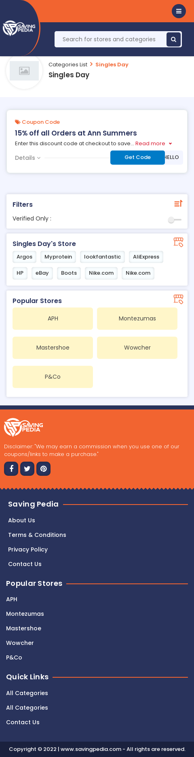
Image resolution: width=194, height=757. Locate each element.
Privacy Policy (28, 549)
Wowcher (20, 643)
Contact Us (23, 722)
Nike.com (101, 273)
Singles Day (112, 64)
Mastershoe (23, 628)
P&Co (14, 657)
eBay (42, 273)
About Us (21, 520)
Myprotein (58, 257)
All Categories (27, 693)
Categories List (67, 64)
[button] (179, 11)
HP (20, 273)
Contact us (25, 564)
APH (11, 599)
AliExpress (146, 257)
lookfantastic (102, 257)
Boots (69, 273)
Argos (24, 257)
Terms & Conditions (37, 535)
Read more (150, 143)
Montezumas (25, 614)
